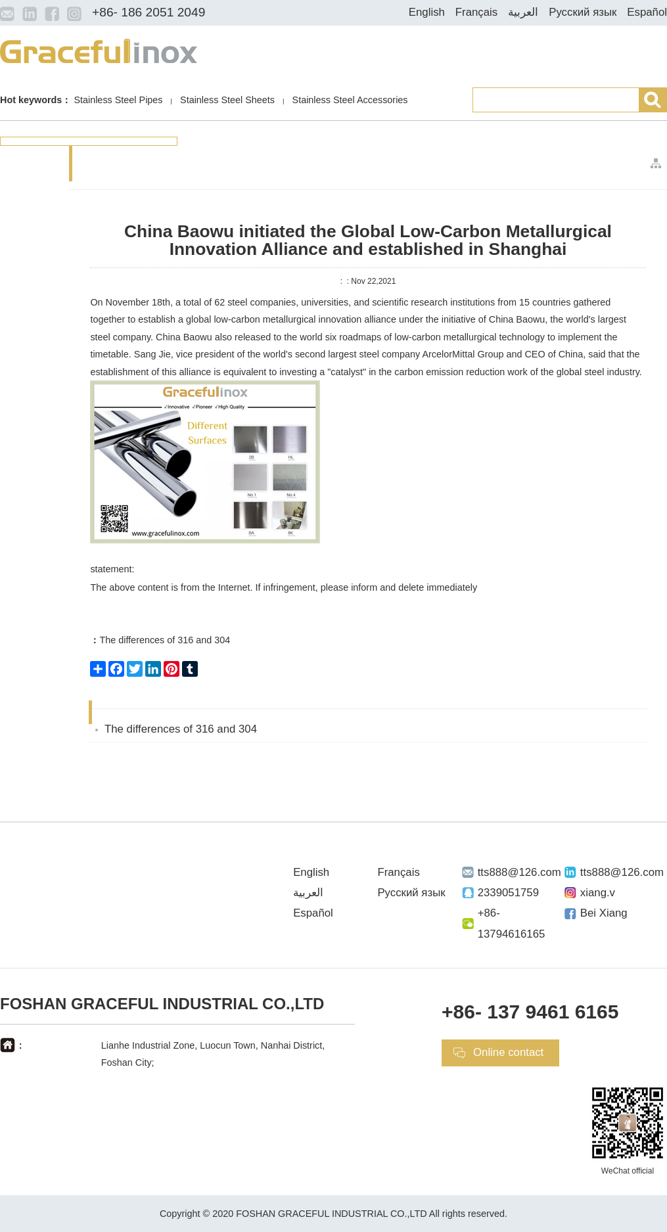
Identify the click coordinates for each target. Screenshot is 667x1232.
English (427, 12)
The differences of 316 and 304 (160, 640)
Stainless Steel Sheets (227, 100)
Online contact (508, 1052)
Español (647, 12)
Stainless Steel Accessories (350, 100)
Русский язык (582, 12)
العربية (523, 12)
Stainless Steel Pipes (118, 100)
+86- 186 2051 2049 (148, 12)
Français (476, 12)
